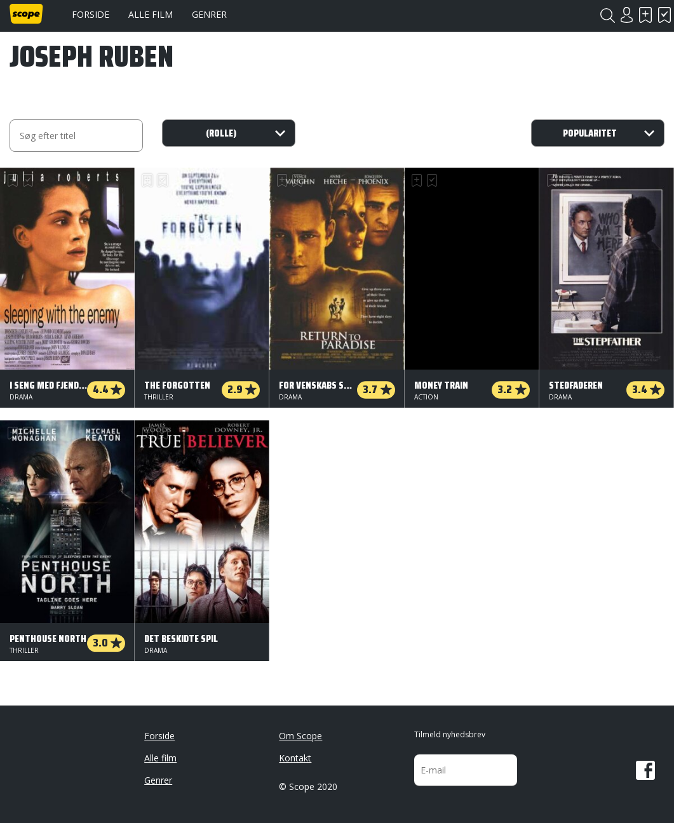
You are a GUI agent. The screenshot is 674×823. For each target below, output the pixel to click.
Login (626, 15)
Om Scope (300, 736)
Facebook (645, 770)
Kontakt (295, 758)
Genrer (209, 14)
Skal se (645, 15)
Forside (90, 14)
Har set (664, 15)
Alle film (150, 14)
